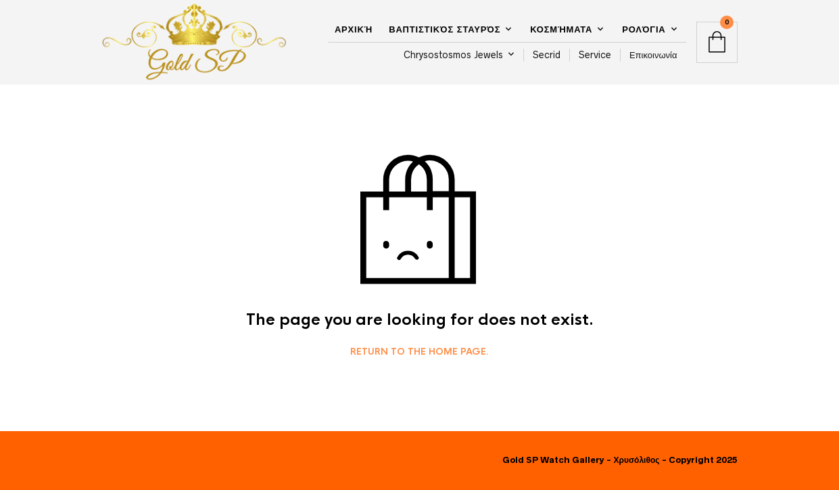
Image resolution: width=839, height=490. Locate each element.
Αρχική (354, 29)
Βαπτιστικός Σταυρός (444, 29)
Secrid (546, 54)
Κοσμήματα (561, 29)
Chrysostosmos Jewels (453, 54)
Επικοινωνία (653, 54)
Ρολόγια (643, 29)
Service (595, 54)
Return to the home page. (419, 352)
